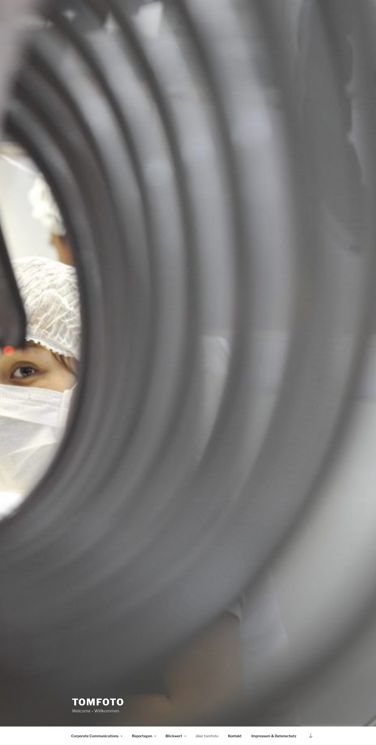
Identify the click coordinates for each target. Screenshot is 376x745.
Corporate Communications (97, 736)
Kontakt (235, 736)
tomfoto (98, 702)
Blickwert (176, 736)
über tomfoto (207, 736)
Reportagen (144, 736)
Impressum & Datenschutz (273, 736)
